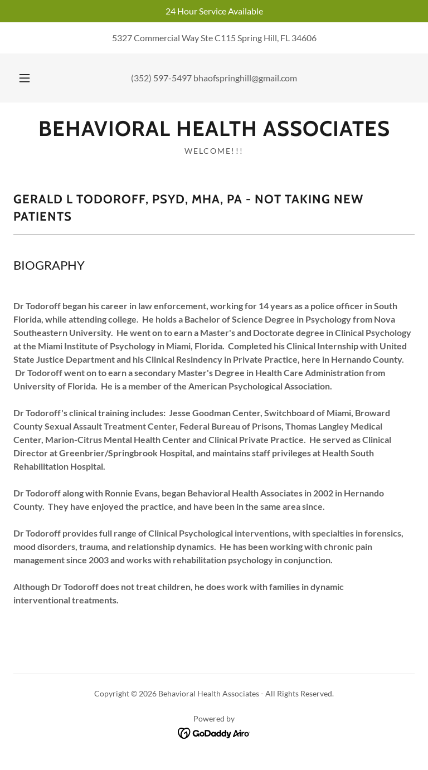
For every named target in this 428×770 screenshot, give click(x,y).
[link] (214, 132)
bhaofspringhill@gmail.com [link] (245, 77)
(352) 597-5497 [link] (161, 77)
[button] (30, 78)
